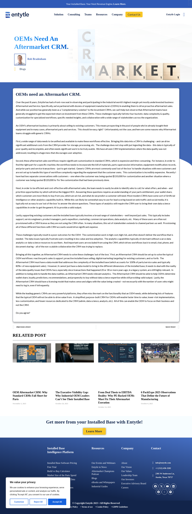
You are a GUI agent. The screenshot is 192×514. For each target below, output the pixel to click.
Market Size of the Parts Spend (61, 474)
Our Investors (127, 478)
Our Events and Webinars (103, 462)
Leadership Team (129, 474)
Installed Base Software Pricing (62, 462)
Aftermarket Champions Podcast (103, 472)
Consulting (74, 14)
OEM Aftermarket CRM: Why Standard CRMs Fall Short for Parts (30, 396)
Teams (88, 14)
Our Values (126, 470)
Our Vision (126, 466)
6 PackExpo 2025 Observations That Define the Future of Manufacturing (158, 396)
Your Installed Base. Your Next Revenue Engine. (96, 3)
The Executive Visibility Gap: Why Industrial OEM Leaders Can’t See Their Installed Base (72, 396)
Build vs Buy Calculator (58, 470)
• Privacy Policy (71, 507)
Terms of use (87, 507)
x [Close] (190, 3)
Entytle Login (173, 14)
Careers (125, 487)
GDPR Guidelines (120, 507)
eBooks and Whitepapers (103, 481)
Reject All (38, 502)
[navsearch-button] (184, 14)
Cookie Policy (103, 507)
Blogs (22, 69)
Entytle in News (99, 466)
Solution (58, 14)
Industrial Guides (100, 485)
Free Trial (51, 466)
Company (117, 14)
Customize (19, 502)
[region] (38, 492)
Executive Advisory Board (133, 482)
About (124, 462)
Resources (101, 14)
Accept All (57, 502)
